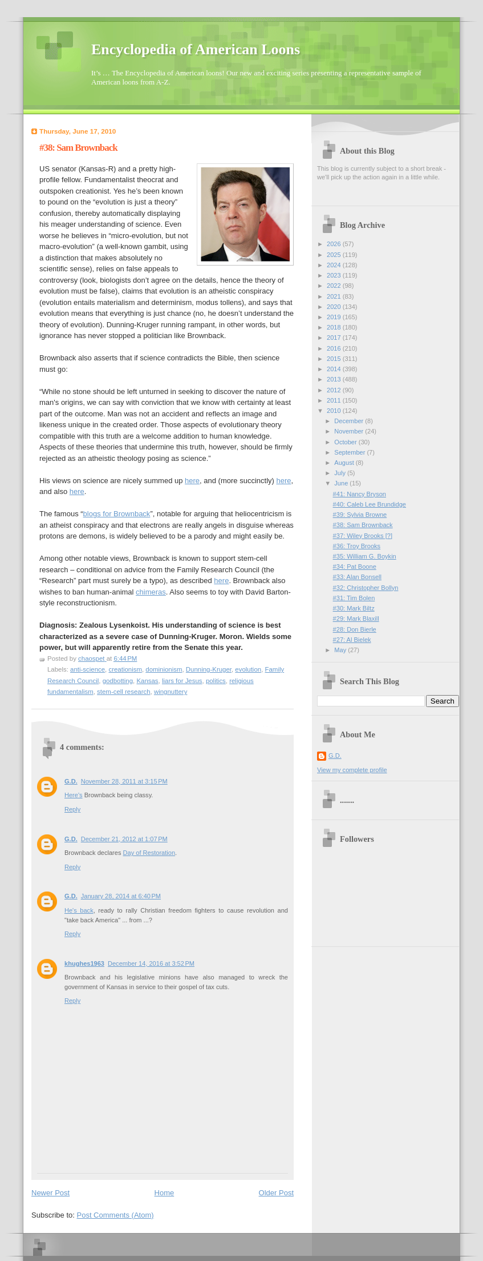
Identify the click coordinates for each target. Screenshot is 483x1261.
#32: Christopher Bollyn (366, 587)
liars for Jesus (182, 680)
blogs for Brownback (117, 513)
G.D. (71, 781)
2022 (335, 285)
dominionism (163, 669)
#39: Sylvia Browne (360, 514)
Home (164, 1192)
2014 (335, 369)
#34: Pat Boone (354, 566)
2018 (335, 327)
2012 (335, 390)
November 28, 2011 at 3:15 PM (124, 781)
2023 (335, 275)
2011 (335, 400)
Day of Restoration (149, 852)
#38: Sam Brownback (363, 524)
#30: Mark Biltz (354, 608)
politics (216, 680)
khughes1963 (84, 963)
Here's (73, 795)
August (344, 462)
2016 (335, 348)
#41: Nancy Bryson (359, 494)
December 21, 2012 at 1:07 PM (124, 839)
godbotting (118, 680)
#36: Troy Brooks (357, 546)
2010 (335, 410)
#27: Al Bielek (352, 639)
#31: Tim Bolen (354, 598)
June (342, 483)
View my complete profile (352, 769)
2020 (335, 306)
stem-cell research (123, 691)
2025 (335, 254)
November (349, 431)
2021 (335, 296)
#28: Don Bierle (354, 629)
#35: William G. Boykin (364, 556)
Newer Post (50, 1192)
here (192, 480)
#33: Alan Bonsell (357, 576)
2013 (335, 379)
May (341, 649)
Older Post (276, 1192)
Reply (72, 809)
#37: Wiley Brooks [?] (362, 535)
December (349, 420)
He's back (79, 910)
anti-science (87, 669)
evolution (248, 669)
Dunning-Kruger (209, 669)
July (340, 472)
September (350, 452)
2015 (335, 358)
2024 (335, 265)
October (346, 442)
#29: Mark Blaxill (356, 618)
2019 (335, 317)
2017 (335, 337)
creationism (124, 669)
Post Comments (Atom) (115, 1215)
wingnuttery (171, 691)
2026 (335, 243)
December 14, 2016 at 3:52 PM (151, 963)
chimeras (151, 592)
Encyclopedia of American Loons (195, 49)
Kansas (147, 680)
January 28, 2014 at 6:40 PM (121, 896)
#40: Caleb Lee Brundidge (369, 504)
